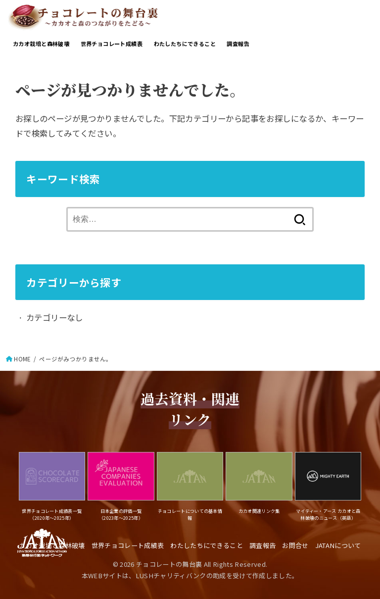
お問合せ (295, 545)
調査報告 (238, 44)
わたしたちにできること (185, 44)
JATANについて (338, 545)
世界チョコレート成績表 (112, 44)
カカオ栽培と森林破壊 (41, 44)
